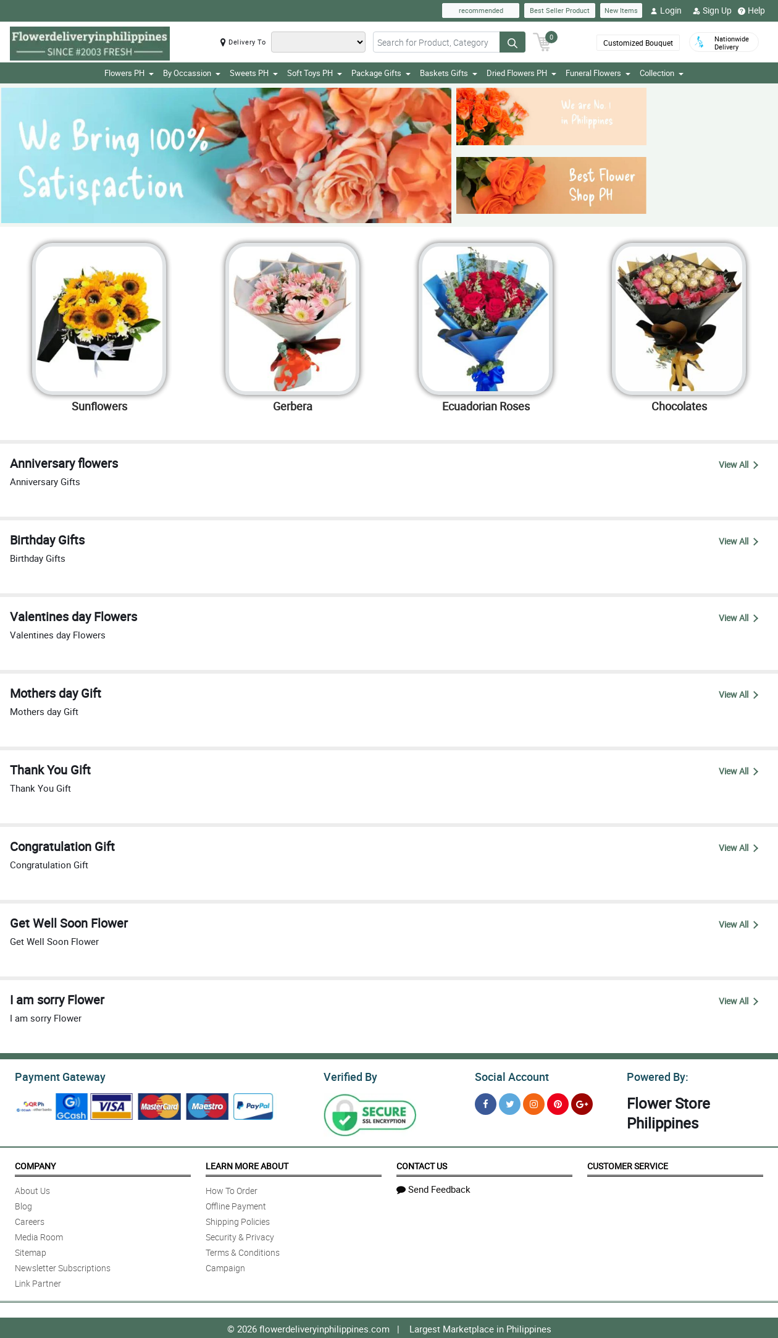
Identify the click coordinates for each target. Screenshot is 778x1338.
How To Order (231, 1189)
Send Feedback (433, 1187)
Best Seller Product (560, 10)
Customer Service (627, 1164)
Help (751, 10)
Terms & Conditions (243, 1250)
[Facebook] (485, 1102)
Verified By (349, 1075)
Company (35, 1164)
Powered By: (656, 1075)
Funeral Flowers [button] (598, 72)
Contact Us (421, 1164)
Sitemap (30, 1250)
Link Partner (38, 1281)
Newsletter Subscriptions (63, 1266)
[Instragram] (534, 1102)
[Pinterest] (558, 1102)
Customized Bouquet (638, 43)
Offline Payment (236, 1204)
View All (738, 464)
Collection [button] (662, 72)
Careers (29, 1220)
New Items (621, 10)
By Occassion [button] (191, 72)
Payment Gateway (55, 1075)
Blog (23, 1204)
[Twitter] (510, 1102)
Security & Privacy (240, 1235)
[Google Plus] (582, 1102)
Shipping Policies (238, 1220)
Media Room (39, 1235)
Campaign (225, 1266)
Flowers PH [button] (129, 72)
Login (666, 10)
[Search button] (512, 42)
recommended (481, 10)
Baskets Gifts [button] (448, 72)
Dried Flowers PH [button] (521, 72)
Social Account (508, 1075)
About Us (32, 1189)
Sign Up (712, 10)
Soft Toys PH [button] (314, 72)
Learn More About (247, 1164)
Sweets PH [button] (254, 72)
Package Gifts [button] (381, 72)
